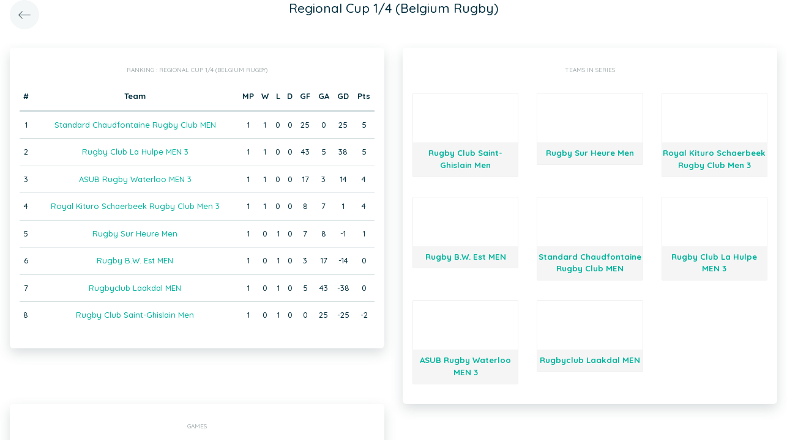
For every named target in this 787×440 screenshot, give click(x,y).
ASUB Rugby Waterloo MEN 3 (135, 179)
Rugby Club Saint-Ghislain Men (135, 315)
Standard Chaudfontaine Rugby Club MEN (135, 125)
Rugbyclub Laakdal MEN (135, 288)
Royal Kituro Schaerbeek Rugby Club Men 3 (135, 206)
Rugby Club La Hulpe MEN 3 (135, 151)
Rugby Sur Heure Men (134, 233)
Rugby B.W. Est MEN (135, 260)
